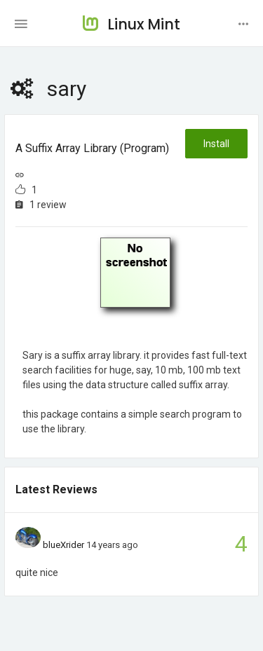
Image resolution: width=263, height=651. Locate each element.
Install (216, 143)
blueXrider (63, 545)
